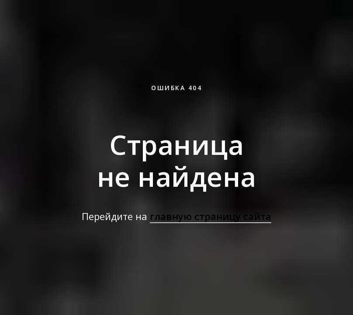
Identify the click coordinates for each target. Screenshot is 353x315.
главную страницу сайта (210, 216)
